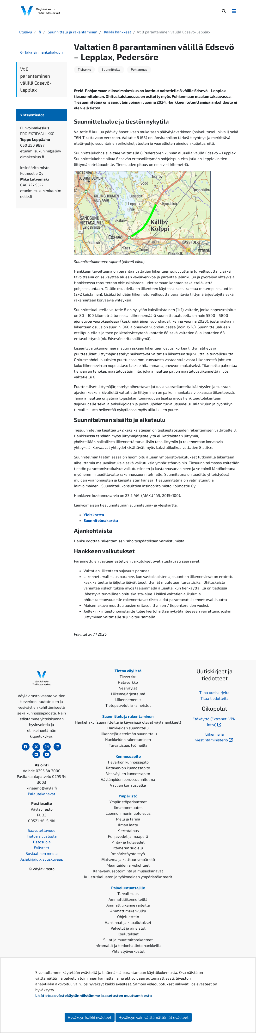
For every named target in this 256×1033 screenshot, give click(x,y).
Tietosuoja (41, 841)
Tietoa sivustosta (42, 836)
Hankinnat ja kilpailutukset (128, 922)
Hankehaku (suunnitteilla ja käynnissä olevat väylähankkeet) (128, 722)
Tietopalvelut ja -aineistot (128, 705)
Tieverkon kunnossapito (128, 762)
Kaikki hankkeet (117, 32)
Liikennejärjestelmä (128, 693)
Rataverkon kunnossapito (128, 767)
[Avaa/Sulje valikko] (234, 11)
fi (39, 32)
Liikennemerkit (128, 699)
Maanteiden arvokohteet (128, 865)
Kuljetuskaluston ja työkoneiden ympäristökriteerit (128, 876)
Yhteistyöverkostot (128, 951)
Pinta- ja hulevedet (128, 842)
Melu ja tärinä (128, 819)
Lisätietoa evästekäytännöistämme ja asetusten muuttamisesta (93, 995)
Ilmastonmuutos (128, 807)
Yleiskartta (94, 514)
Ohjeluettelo (128, 916)
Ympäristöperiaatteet (128, 801)
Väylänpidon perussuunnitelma (128, 779)
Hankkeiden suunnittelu (128, 728)
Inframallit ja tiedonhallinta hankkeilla (128, 945)
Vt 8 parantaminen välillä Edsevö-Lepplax (36, 79)
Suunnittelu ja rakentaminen (72, 32)
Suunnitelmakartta (101, 520)
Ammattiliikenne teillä (128, 899)
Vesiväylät (128, 688)
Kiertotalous (128, 830)
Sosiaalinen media (42, 853)
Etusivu (25, 32)
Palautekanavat (41, 793)
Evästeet (41, 847)
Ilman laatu (128, 824)
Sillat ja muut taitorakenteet (128, 939)
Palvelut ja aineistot (128, 928)
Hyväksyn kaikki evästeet (89, 1017)
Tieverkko (128, 676)
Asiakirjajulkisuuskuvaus (41, 859)
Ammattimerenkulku (128, 910)
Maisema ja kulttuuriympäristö (128, 859)
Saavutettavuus (41, 830)
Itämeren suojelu (128, 847)
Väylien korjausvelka (128, 785)
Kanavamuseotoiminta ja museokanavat (128, 871)
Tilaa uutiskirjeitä (214, 692)
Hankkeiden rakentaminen (128, 739)
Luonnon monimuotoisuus (128, 813)
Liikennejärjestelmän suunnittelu (128, 733)
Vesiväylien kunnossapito (128, 773)
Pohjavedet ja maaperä (128, 836)
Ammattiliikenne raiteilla (128, 905)
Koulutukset (128, 934)
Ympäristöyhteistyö (128, 853)
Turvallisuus (128, 893)
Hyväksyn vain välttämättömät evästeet (154, 1017)
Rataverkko (128, 682)
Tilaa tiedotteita (215, 698)
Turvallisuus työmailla (128, 745)
